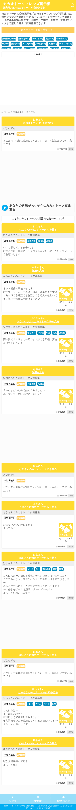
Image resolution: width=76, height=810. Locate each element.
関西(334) (6, 49)
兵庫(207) (65, 49)
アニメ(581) (27, 44)
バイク (47, 704)
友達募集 (21, 134)
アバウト (12, 801)
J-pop (30, 704)
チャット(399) (65, 44)
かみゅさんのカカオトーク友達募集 (22, 276)
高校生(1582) (24, 38)
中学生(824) (61, 38)
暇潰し (41, 241)
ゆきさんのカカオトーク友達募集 (21, 749)
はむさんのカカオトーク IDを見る (38, 557)
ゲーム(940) (37, 38)
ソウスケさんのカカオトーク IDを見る (38, 321)
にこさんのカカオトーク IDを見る (38, 229)
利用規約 (38, 801)
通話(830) (49, 38)
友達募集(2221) (9, 38)
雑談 (61, 569)
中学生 (41, 333)
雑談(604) (15, 44)
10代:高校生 (9, 134)
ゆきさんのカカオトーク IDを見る (38, 743)
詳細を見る (38, 270)
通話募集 (46, 569)
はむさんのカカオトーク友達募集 (21, 563)
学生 (48, 333)
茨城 (54, 704)
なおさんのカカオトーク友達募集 (21, 378)
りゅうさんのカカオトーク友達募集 (22, 698)
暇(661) (5, 44)
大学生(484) (40, 44)
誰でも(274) (29, 49)
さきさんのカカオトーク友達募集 (21, 512)
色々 (38, 569)
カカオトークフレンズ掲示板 (26, 5)
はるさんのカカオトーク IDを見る (38, 469)
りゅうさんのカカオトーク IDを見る (38, 692)
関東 (55, 569)
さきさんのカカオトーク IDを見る (38, 507)
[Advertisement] (38, 81)
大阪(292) (17, 49)
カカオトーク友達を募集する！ (38, 29)
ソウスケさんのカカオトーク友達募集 (24, 327)
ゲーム (30, 569)
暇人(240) (54, 49)
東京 (55, 333)
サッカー (31, 333)
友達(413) (52, 44)
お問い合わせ (63, 801)
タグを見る (38, 54)
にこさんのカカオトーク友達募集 (21, 235)
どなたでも (9, 128)
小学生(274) (42, 49)
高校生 (49, 241)
